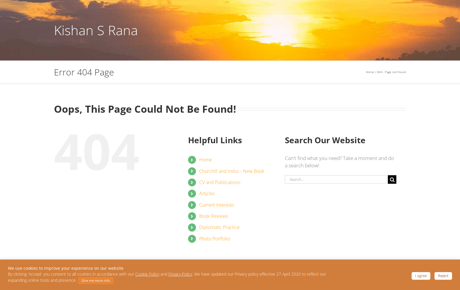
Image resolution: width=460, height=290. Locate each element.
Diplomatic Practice (219, 231)
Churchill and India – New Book (231, 174)
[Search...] (336, 183)
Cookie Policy (147, 274)
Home (205, 163)
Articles (207, 197)
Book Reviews (213, 219)
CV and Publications (219, 186)
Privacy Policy (180, 274)
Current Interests (216, 208)
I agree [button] (421, 275)
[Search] (392, 183)
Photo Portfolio (214, 242)
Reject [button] (443, 275)
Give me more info (96, 280)
